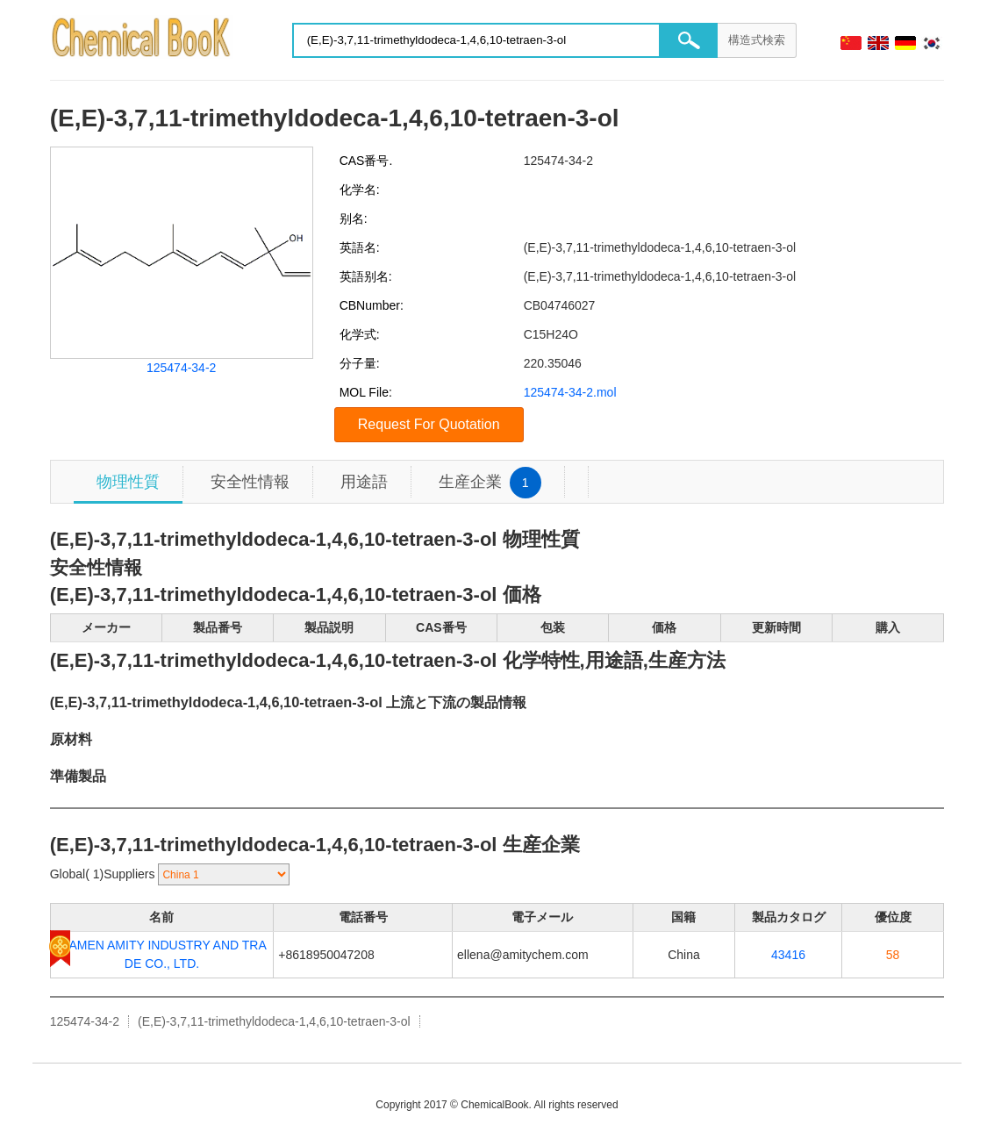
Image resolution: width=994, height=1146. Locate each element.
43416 (788, 955)
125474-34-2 (181, 368)
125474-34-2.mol (570, 392)
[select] (224, 874)
